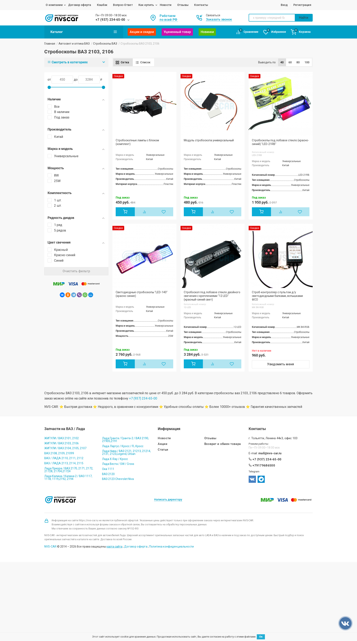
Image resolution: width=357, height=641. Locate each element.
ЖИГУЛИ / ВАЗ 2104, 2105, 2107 (65, 448)
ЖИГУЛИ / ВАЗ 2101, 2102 (61, 438)
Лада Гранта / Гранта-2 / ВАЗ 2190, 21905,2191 (125, 439)
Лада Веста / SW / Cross (118, 463)
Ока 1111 (108, 469)
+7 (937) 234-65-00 (110, 20)
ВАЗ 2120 (108, 474)
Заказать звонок (219, 19)
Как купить (146, 5)
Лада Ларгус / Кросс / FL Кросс (122, 446)
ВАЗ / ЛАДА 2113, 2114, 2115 (63, 463)
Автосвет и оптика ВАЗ (74, 43)
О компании (54, 5)
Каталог (83, 32)
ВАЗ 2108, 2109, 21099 (59, 453)
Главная (49, 43)
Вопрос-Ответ (123, 5)
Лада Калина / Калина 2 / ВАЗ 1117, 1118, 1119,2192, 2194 (68, 477)
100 (307, 62)
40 (282, 62)
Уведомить (280, 364)
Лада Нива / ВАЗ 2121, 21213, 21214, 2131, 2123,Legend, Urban (126, 452)
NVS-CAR (50, 546)
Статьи (163, 449)
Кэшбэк (102, 5)
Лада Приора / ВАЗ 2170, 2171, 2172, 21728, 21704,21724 (68, 470)
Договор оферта (79, 5)
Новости (166, 5)
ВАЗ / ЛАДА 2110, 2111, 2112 (63, 458)
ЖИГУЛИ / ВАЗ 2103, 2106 (61, 443)
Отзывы (183, 5)
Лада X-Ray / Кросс (115, 459)
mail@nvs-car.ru (270, 453)
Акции (162, 444)
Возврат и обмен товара (222, 444)
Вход (284, 5)
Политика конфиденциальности (171, 546)
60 (290, 62)
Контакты (201, 5)
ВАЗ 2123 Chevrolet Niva (118, 478)
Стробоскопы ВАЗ (105, 43)
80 (298, 62)
